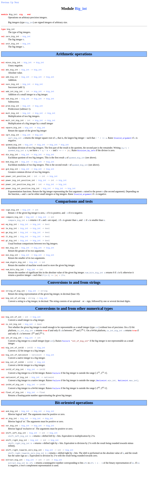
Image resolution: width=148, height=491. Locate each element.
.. (25, 14)
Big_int (81, 8)
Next (16, 2)
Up (11, 2)
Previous (5, 2)
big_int (26, 37)
